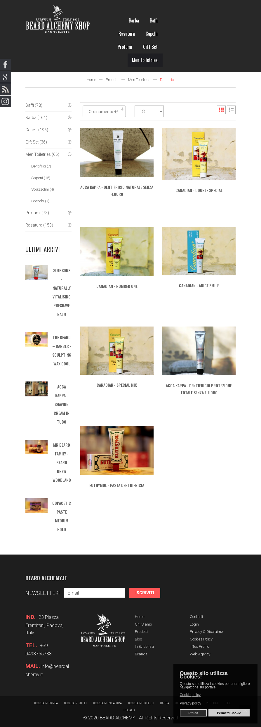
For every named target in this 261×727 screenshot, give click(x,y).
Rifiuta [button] (193, 713)
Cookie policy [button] (190, 695)
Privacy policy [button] (190, 703)
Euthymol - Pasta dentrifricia (116, 485)
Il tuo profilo (199, 646)
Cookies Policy (201, 639)
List (231, 110)
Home (91, 79)
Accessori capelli (141, 703)
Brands (141, 654)
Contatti (196, 616)
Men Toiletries (139, 79)
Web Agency (200, 654)
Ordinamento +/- (104, 111)
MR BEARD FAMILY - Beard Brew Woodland (62, 462)
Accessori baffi (75, 703)
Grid (221, 110)
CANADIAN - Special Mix (117, 385)
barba (164, 703)
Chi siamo (143, 624)
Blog (138, 639)
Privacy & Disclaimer (207, 631)
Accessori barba (46, 703)
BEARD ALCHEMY (117, 718)
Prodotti (112, 79)
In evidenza (144, 646)
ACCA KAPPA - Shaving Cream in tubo (61, 404)
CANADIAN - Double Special (198, 190)
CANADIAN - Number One (117, 286)
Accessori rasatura (107, 703)
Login (194, 624)
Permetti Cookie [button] (229, 713)
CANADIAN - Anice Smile (199, 285)
